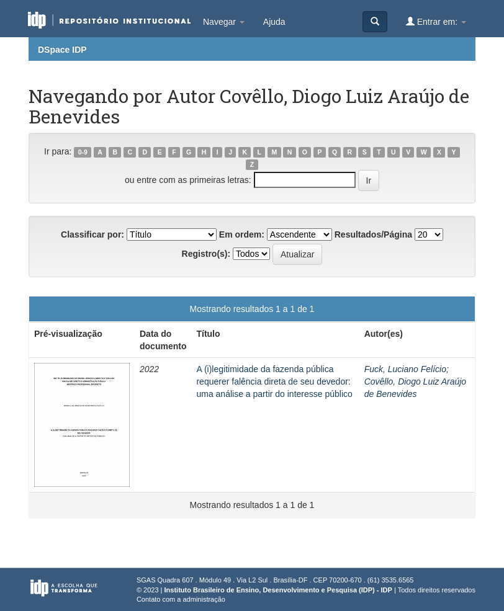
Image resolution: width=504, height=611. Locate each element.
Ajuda (274, 22)
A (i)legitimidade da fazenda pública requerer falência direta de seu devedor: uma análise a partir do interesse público (274, 381)
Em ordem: (241, 234)
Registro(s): (206, 254)
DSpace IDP (62, 50)
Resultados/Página (373, 234)
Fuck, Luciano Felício (405, 369)
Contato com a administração (181, 599)
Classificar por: (92, 234)
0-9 (83, 152)
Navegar (224, 22)
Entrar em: (436, 21)
